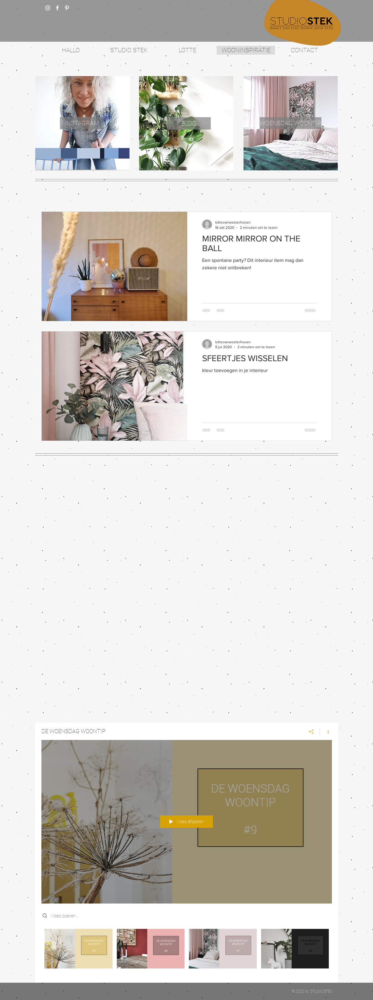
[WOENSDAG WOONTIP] (290, 123)
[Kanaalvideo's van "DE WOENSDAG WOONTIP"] (187, 951)
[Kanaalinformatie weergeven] (326, 731)
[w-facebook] (57, 8)
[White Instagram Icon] (48, 8)
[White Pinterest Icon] (67, 8)
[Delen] (311, 731)
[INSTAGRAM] (82, 123)
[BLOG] (189, 123)
